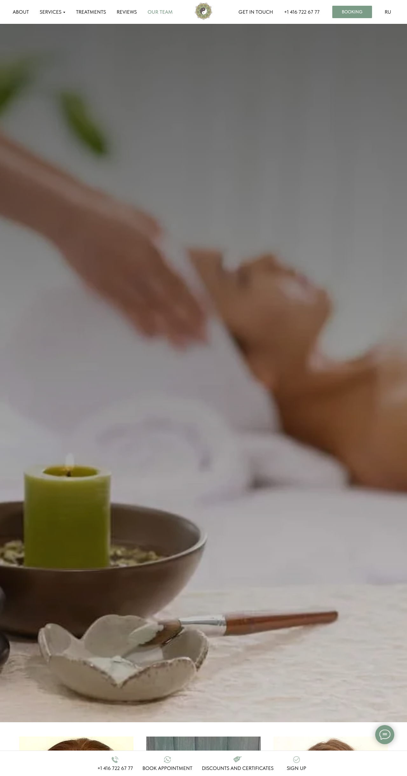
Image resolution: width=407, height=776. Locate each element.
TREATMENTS (91, 12)
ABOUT (21, 12)
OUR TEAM (160, 12)
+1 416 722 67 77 (302, 12)
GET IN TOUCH (255, 12)
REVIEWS (127, 12)
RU (388, 12)
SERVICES (50, 12)
